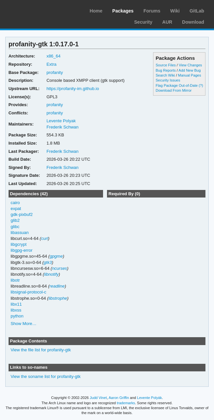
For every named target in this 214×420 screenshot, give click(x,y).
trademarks (126, 403)
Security (143, 22)
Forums (152, 10)
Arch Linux (36, 9)
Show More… (24, 323)
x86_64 (53, 56)
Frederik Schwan (62, 127)
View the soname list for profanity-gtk (46, 376)
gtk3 (48, 262)
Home (96, 10)
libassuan (20, 232)
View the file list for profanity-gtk (41, 349)
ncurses (59, 268)
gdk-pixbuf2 (22, 214)
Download (193, 22)
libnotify (51, 274)
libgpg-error (21, 250)
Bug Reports (166, 70)
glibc (15, 226)
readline (57, 286)
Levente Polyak (61, 120)
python (17, 316)
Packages (123, 10)
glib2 (15, 220)
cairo (15, 202)
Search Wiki (165, 75)
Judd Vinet (98, 398)
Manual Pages (189, 75)
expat (16, 208)
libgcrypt (18, 244)
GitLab (197, 10)
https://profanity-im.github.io (72, 88)
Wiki (175, 10)
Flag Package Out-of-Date (177, 85)
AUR (167, 22)
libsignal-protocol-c (28, 292)
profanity (54, 72)
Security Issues (168, 80)
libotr (15, 280)
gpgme (56, 256)
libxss (16, 310)
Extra (51, 64)
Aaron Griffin (119, 398)
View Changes (190, 65)
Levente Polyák (149, 398)
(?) (201, 85)
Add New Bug (189, 70)
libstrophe (57, 298)
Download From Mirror (174, 90)
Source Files (166, 65)
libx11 (16, 304)
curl (44, 238)
